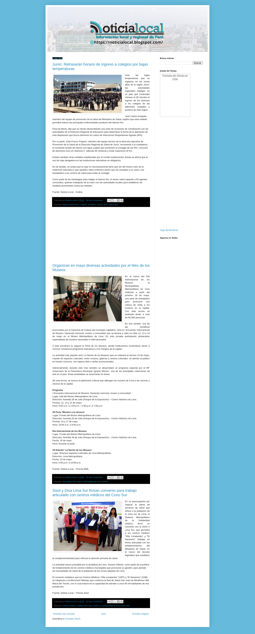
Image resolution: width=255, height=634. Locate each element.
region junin (113, 205)
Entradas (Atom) (72, 619)
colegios (83, 205)
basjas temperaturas (70, 205)
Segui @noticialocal (169, 230)
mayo (79, 481)
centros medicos (69, 606)
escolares (92, 205)
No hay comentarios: (95, 200)
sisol (128, 606)
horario (100, 205)
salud (123, 606)
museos (104, 481)
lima (74, 481)
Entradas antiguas (140, 614)
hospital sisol (82, 606)
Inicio (103, 614)
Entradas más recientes (64, 614)
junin (106, 205)
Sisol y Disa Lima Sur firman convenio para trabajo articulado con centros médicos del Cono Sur (94, 492)
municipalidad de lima (91, 481)
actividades (67, 481)
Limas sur (97, 606)
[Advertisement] (101, 235)
